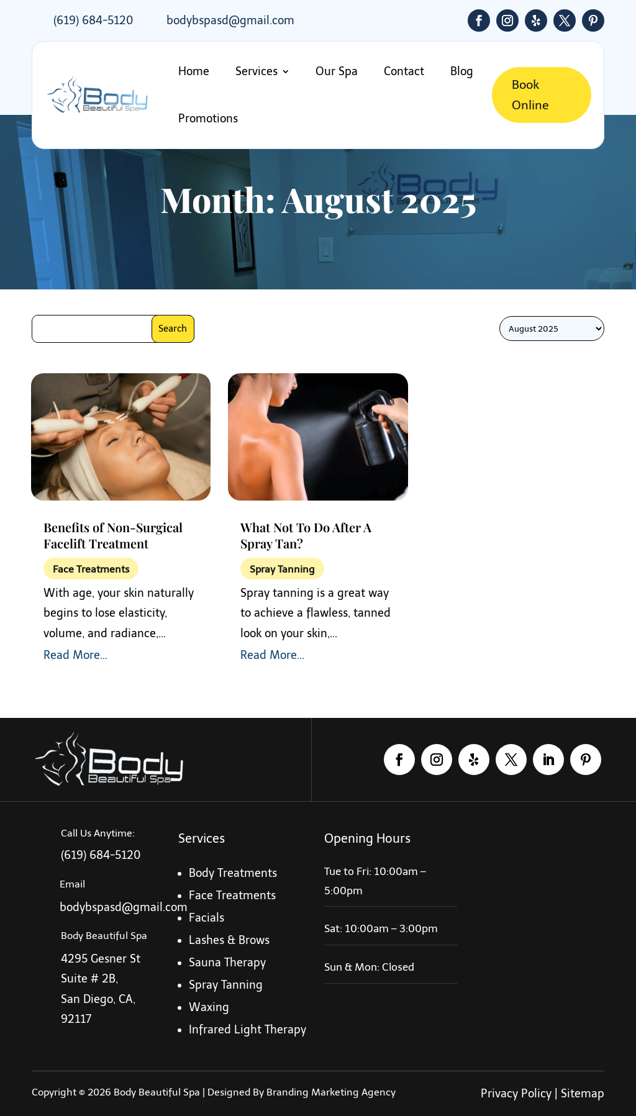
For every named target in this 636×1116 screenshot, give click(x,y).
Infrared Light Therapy (247, 1030)
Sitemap (582, 1093)
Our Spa (335, 71)
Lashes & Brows (229, 940)
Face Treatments (91, 569)
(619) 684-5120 (93, 20)
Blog (458, 71)
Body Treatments (233, 873)
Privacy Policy (516, 1093)
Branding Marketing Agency (331, 1092)
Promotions (208, 118)
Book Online (528, 95)
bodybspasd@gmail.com (230, 20)
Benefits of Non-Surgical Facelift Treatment (113, 535)
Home (193, 71)
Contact (401, 71)
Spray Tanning (282, 569)
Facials (206, 918)
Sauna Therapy (227, 962)
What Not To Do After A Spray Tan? (305, 535)
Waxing (209, 1007)
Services (255, 71)
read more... (75, 655)
